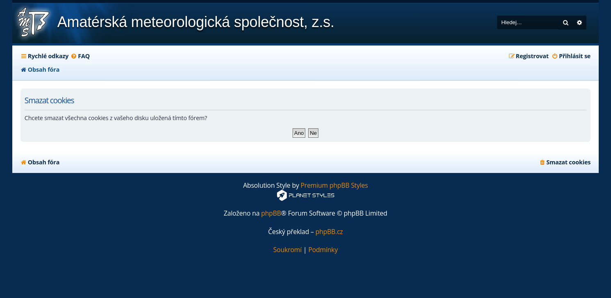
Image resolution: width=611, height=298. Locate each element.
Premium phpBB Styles (334, 185)
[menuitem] (80, 56)
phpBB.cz (329, 231)
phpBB (271, 213)
